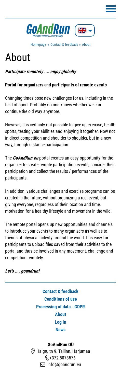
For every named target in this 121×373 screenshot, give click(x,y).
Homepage (38, 44)
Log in (60, 322)
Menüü (111, 8)
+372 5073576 (62, 357)
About (86, 44)
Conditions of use (60, 299)
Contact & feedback (64, 44)
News (60, 329)
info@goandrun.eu (64, 364)
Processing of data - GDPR (60, 306)
